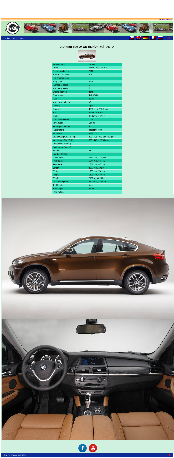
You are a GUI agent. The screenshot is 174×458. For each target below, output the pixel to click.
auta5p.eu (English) (165, 19)
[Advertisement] (87, 9)
